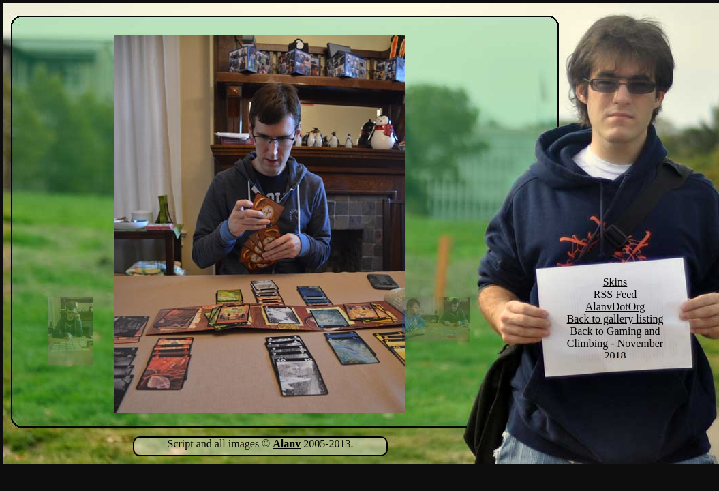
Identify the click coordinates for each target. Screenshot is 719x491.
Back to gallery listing (615, 319)
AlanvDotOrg (615, 306)
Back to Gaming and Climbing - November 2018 (615, 343)
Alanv (287, 443)
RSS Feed (615, 294)
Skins (615, 282)
